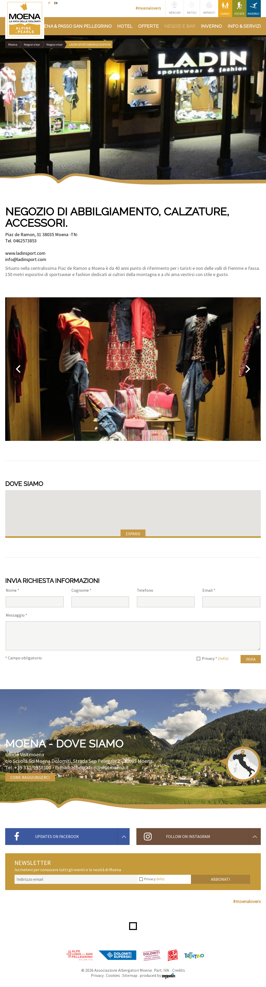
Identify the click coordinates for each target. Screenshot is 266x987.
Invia (251, 659)
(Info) (223, 658)
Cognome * (81, 590)
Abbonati (220, 879)
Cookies (113, 975)
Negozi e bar (179, 26)
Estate (239, 9)
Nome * (12, 590)
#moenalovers (148, 8)
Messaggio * (16, 615)
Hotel (124, 26)
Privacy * (215, 658)
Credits (178, 970)
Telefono (145, 590)
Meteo (192, 8)
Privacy (154, 879)
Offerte (148, 26)
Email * (208, 590)
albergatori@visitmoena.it (100, 767)
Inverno (254, 9)
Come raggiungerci (30, 777)
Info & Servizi (244, 26)
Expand (133, 533)
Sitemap (129, 975)
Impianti (209, 8)
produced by (157, 975)
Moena (12, 44)
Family (225, 9)
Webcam (175, 8)
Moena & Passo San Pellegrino (74, 26)
